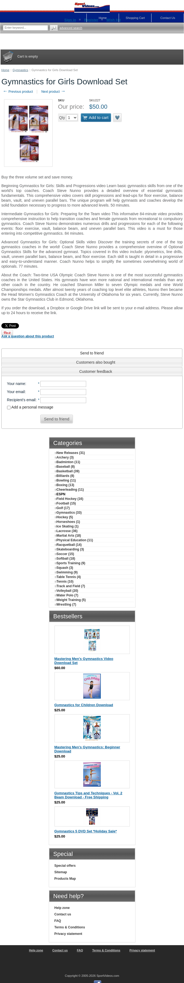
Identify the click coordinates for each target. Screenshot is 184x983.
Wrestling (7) (65, 604)
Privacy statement (68, 934)
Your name (16, 383)
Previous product (18, 92)
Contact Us (167, 17)
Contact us (62, 914)
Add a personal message (30, 407)
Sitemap (60, 872)
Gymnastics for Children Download (83, 705)
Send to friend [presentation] (92, 353)
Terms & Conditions (69, 927)
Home (5, 70)
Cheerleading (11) (69, 490)
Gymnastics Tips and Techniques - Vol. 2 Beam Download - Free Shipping (88, 795)
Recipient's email (21, 400)
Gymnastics (20, 70)
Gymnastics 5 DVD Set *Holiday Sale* (85, 831)
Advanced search (71, 27)
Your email (16, 392)
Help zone (62, 908)
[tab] (91, 353)
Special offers (65, 866)
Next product (53, 92)
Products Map (65, 879)
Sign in (70, 20)
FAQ (57, 921)
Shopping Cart (135, 17)
